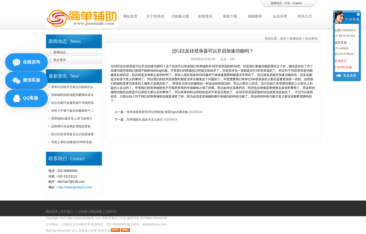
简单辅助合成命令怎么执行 (145, 119)
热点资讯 (60, 60)
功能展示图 (180, 16)
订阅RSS (110, 211)
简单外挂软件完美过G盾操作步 (72, 87)
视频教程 (255, 16)
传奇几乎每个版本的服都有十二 (72, 110)
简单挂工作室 (88, 230)
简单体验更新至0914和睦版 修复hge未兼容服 (157, 112)
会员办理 (280, 16)
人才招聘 (81, 211)
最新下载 (230, 16)
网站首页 (130, 16)
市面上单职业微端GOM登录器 (71, 142)
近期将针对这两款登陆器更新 (71, 126)
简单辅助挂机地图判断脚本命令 (72, 95)
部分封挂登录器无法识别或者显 (72, 134)
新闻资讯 (205, 16)
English (297, 3)
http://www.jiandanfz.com (84, 218)
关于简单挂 (155, 16)
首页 (283, 38)
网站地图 (96, 211)
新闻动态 (60, 52)
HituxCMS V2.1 (67, 230)
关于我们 (66, 211)
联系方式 (305, 16)
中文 (287, 3)
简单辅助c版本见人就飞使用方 (71, 118)
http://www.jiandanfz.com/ (75, 187)
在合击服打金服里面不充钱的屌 (72, 103)
